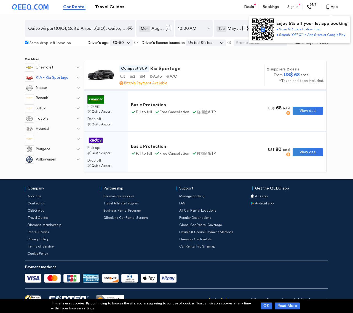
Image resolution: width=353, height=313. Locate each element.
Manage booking (192, 196)
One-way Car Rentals (195, 239)
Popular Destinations (195, 217)
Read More (287, 306)
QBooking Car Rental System (125, 217)
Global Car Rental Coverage (200, 225)
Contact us (36, 203)
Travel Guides (109, 7)
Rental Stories (38, 232)
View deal (307, 111)
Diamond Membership (44, 225)
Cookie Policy (38, 253)
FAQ (182, 203)
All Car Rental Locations (197, 210)
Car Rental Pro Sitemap (197, 246)
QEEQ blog (36, 210)
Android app (264, 203)
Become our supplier (118, 196)
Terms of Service (41, 246)
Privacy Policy (38, 239)
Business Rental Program (122, 210)
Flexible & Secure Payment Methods (206, 232)
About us (34, 196)
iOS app (261, 196)
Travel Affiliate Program (121, 203)
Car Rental (74, 7)
